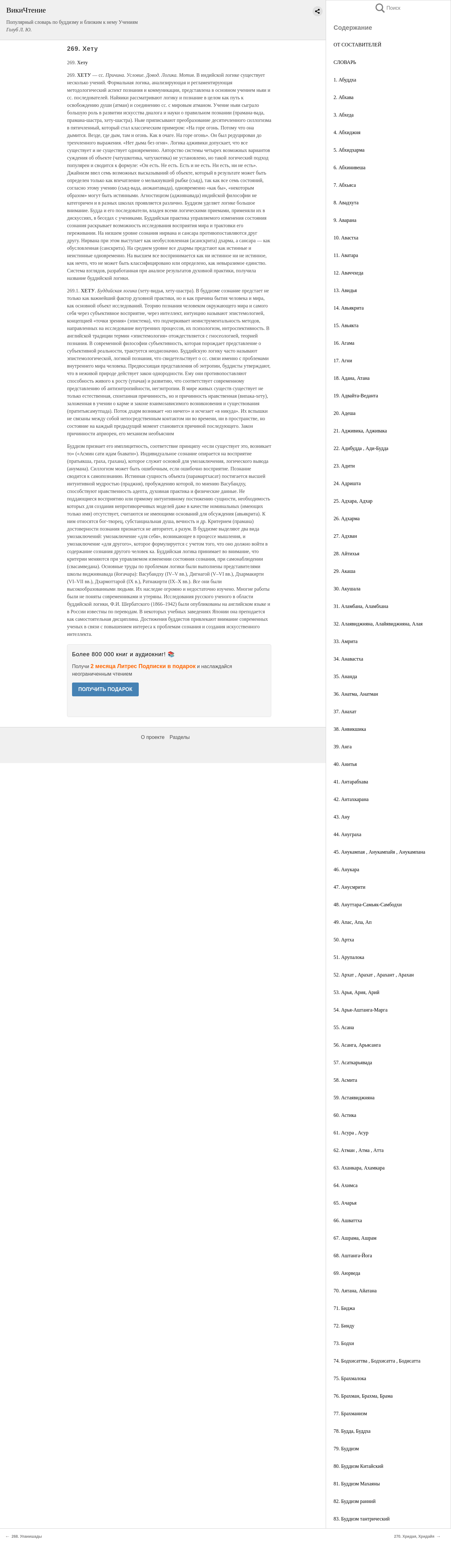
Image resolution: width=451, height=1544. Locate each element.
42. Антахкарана (351, 799)
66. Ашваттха (348, 1220)
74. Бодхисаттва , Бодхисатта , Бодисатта (377, 1360)
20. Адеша (344, 413)
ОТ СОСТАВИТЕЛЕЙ (357, 44)
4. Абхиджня (347, 132)
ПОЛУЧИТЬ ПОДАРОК (105, 689)
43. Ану (342, 816)
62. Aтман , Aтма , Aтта (359, 1150)
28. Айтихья (346, 553)
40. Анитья (345, 764)
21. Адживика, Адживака (360, 430)
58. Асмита (345, 1080)
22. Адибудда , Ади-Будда (361, 448)
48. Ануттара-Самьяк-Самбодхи (368, 904)
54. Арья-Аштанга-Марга (360, 1010)
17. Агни (343, 360)
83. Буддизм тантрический (362, 1518)
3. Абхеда (344, 115)
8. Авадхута (346, 202)
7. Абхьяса (345, 185)
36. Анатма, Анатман (356, 694)
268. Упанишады (27, 1536)
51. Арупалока (349, 957)
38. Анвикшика (350, 729)
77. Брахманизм (350, 1413)
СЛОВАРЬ (345, 62)
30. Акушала (347, 588)
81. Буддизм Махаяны (357, 1483)
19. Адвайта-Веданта (356, 395)
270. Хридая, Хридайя (414, 1536)
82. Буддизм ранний (355, 1501)
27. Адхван (345, 536)
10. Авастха (346, 237)
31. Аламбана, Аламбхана (361, 606)
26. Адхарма (347, 518)
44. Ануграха (347, 834)
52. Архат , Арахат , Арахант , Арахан (374, 974)
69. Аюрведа (347, 1273)
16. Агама (344, 343)
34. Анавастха (348, 659)
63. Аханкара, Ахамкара (359, 1167)
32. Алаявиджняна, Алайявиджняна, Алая (378, 623)
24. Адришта (347, 483)
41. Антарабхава (351, 781)
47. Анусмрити (349, 887)
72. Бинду (344, 1325)
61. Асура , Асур (351, 1132)
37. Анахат (345, 711)
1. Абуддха (345, 79)
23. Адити (344, 465)
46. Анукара (346, 869)
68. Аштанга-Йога (353, 1255)
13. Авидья (345, 290)
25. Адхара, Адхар (353, 501)
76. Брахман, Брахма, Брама (363, 1396)
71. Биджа (344, 1308)
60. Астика (345, 1115)
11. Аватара (346, 255)
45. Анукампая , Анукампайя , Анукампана (379, 852)
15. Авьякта (346, 325)
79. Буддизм (346, 1448)
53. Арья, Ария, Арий (356, 992)
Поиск (387, 8)
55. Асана (344, 1027)
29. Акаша (344, 571)
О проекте (152, 737)
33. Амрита (346, 641)
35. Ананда (345, 676)
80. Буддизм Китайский (358, 1466)
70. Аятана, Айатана (355, 1290)
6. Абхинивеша (349, 167)
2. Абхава (344, 97)
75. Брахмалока (350, 1378)
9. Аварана (345, 220)
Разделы (179, 737)
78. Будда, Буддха (352, 1431)
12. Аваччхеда (348, 272)
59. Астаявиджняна (354, 1097)
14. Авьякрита (349, 308)
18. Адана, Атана (352, 378)
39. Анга (343, 746)
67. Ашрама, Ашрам (355, 1238)
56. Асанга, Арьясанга (357, 1045)
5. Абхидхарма (349, 150)
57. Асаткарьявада (353, 1062)
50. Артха (344, 939)
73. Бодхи (344, 1343)
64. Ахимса (346, 1185)
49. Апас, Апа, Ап (353, 922)
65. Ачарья (345, 1203)
